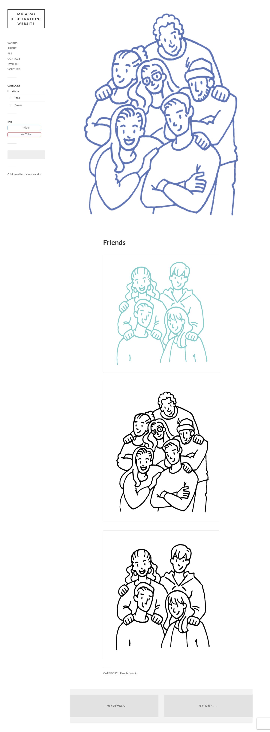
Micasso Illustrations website (26, 19)
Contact (14, 58)
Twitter (14, 64)
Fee (10, 53)
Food (17, 97)
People (18, 105)
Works (13, 43)
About (12, 48)
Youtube (14, 69)
